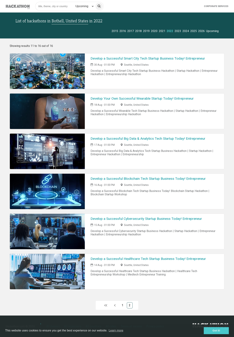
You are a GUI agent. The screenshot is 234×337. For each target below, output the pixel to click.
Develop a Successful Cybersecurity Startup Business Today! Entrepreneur (146, 219)
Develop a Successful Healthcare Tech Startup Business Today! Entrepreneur (148, 259)
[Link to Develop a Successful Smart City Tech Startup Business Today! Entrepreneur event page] (47, 71)
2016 (123, 31)
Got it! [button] (216, 330)
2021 (162, 31)
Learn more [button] (116, 330)
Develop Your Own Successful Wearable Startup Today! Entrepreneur (142, 98)
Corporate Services (216, 6)
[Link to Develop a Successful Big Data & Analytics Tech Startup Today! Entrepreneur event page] (47, 151)
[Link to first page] (105, 305)
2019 (146, 31)
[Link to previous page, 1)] (114, 305)
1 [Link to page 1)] (122, 305)
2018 (138, 31)
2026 (201, 31)
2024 (185, 31)
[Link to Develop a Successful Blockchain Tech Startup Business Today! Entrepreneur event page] (47, 191)
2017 (130, 31)
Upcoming (212, 31)
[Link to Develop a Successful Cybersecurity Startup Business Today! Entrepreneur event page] (47, 231)
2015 (115, 31)
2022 (170, 31)
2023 (178, 31)
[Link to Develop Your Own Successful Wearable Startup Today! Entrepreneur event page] (47, 111)
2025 (193, 31)
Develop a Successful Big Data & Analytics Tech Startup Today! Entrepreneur (148, 138)
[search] (99, 6)
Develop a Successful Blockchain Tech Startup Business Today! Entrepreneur (148, 179)
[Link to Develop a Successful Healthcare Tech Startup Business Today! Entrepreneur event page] (47, 271)
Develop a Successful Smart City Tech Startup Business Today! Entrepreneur (148, 58)
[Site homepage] (18, 6)
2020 (154, 31)
